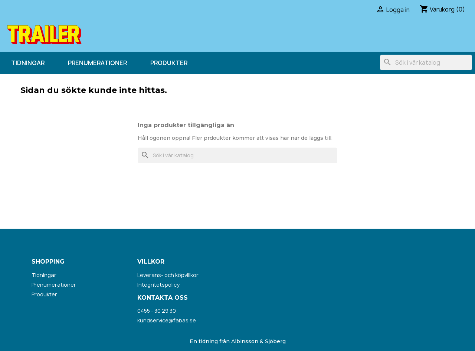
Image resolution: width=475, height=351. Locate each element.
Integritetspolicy (158, 284)
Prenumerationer (97, 63)
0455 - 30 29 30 (156, 310)
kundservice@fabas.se (166, 320)
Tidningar (28, 63)
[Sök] (426, 62)
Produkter (168, 63)
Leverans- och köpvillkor (168, 274)
